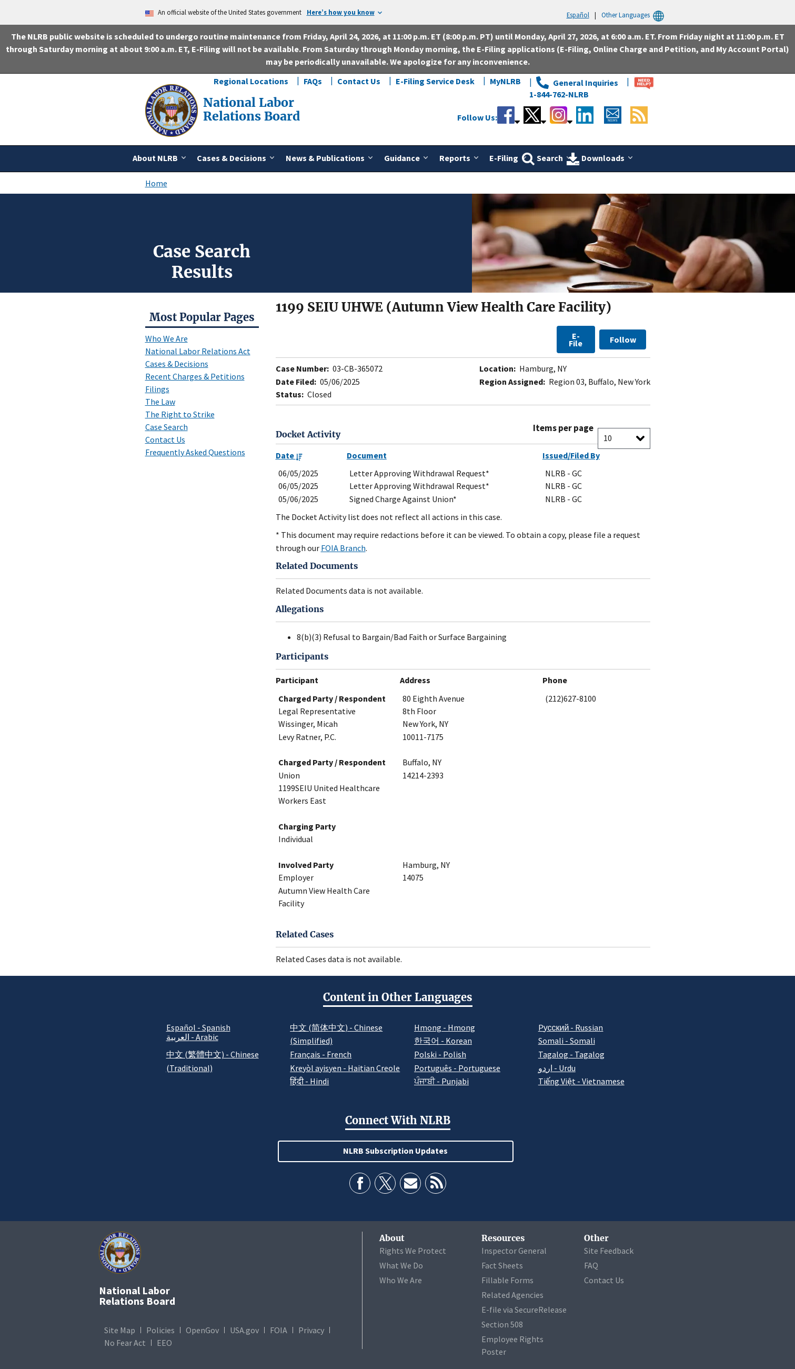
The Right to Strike (180, 414)
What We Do (401, 1265)
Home (156, 183)
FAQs (313, 81)
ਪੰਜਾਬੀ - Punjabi (441, 1081)
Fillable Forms (507, 1280)
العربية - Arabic (192, 1037)
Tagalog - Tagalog (571, 1054)
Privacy (311, 1330)
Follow (623, 339)
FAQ (591, 1265)
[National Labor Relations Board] (172, 109)
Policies (160, 1330)
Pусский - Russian (570, 1027)
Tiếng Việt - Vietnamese (581, 1081)
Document (367, 455)
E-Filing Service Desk (435, 81)
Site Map (119, 1330)
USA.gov (244, 1330)
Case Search (166, 427)
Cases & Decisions (176, 363)
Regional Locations (251, 81)
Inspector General (514, 1250)
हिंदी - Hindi (309, 1081)
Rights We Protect (412, 1250)
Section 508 (502, 1324)
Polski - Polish (440, 1054)
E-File (575, 339)
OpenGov (202, 1330)
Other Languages (634, 15)
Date (289, 455)
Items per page (563, 428)
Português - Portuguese (457, 1068)
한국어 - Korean (443, 1040)
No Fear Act (125, 1342)
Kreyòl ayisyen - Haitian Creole (345, 1068)
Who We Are (166, 338)
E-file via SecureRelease (524, 1309)
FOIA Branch (343, 548)
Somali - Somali (566, 1040)
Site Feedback (608, 1250)
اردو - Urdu (557, 1068)
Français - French (320, 1054)
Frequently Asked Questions (195, 452)
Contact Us (358, 81)
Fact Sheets (502, 1265)
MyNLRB (505, 81)
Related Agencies (512, 1295)
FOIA (278, 1330)
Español (578, 15)
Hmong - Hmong (444, 1027)
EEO (164, 1342)
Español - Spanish (198, 1027)
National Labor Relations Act (197, 351)
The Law (160, 401)
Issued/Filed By (571, 455)
